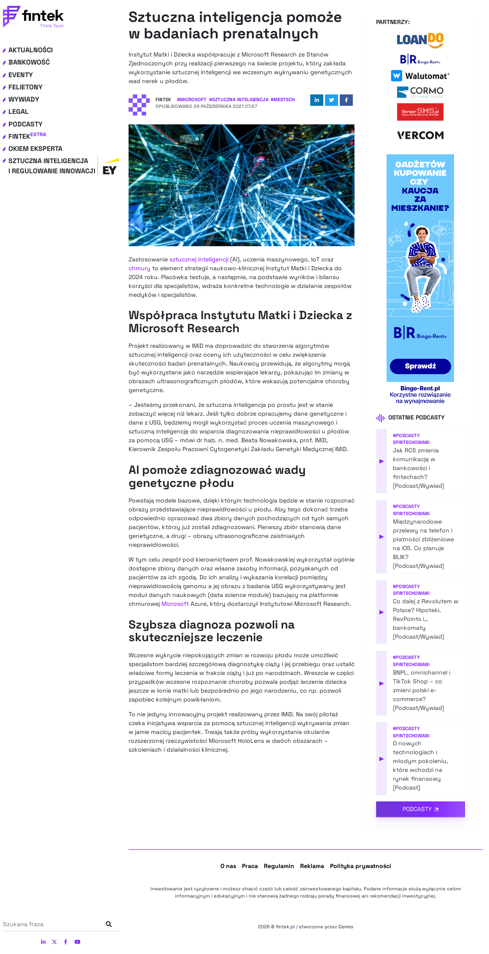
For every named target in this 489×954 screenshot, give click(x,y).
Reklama (312, 866)
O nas (228, 866)
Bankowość (29, 62)
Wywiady (23, 99)
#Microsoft (192, 99)
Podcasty (25, 124)
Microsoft (175, 603)
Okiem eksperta (35, 148)
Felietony (25, 87)
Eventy (20, 74)
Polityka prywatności (360, 866)
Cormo (346, 927)
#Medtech (283, 99)
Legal (18, 111)
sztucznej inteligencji (198, 259)
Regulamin (279, 866)
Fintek (27, 136)
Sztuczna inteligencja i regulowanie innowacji (63, 166)
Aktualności (30, 50)
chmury (139, 268)
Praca (250, 866)
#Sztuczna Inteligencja (239, 99)
